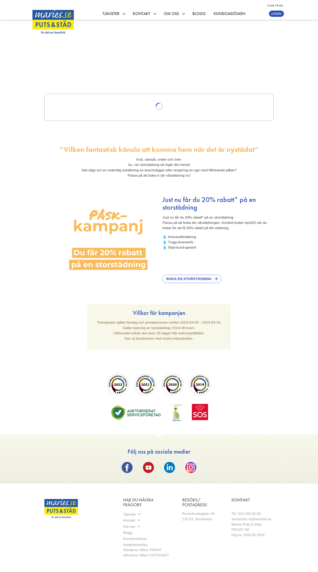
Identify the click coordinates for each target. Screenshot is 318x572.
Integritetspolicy (136, 545)
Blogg (199, 13)
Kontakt (142, 13)
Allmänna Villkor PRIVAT (142, 550)
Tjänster (111, 13)
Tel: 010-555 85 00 (246, 514)
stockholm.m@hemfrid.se (251, 519)
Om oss (172, 13)
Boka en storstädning (189, 279)
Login (276, 13)
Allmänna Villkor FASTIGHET (146, 555)
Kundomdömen (229, 13)
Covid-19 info (275, 5)
